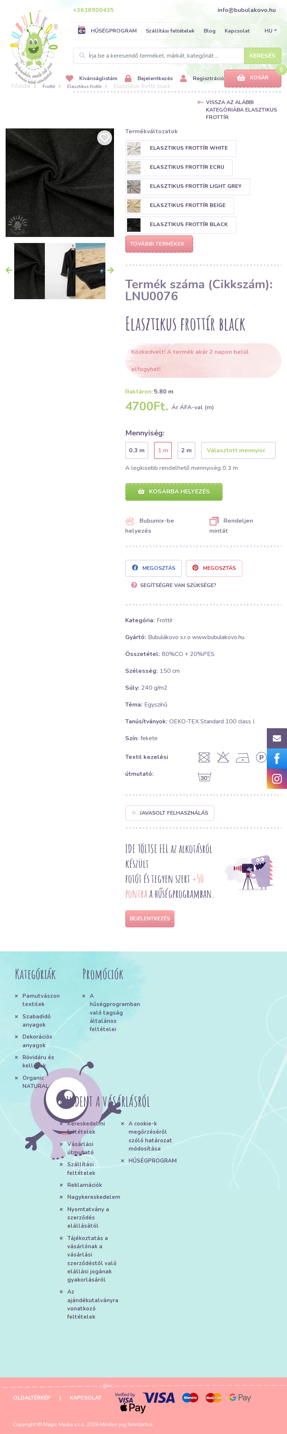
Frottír (49, 86)
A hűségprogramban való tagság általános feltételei (114, 1012)
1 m (163, 450)
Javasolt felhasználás (170, 813)
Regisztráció (202, 79)
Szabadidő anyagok (36, 1021)
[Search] (177, 56)
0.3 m (137, 450)
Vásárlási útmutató (80, 1148)
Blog (210, 30)
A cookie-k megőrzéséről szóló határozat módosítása (150, 1136)
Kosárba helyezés (174, 491)
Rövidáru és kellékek (38, 1061)
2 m (186, 450)
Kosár (253, 78)
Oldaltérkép (31, 1397)
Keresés (263, 56)
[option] (60, 182)
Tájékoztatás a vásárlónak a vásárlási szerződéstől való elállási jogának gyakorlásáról (92, 1259)
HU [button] (268, 30)
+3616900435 (93, 10)
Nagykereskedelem (93, 1197)
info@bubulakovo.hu (246, 10)
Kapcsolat (237, 30)
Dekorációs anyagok (37, 1041)
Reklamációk (84, 1185)
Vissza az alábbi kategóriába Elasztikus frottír (241, 110)
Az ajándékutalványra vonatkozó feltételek (92, 1304)
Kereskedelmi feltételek (86, 1128)
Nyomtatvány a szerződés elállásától (88, 1218)
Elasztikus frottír (84, 86)
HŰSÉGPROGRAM (107, 30)
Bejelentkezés (149, 79)
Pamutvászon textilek (41, 1000)
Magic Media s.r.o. (64, 1424)
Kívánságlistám (91, 79)
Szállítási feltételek (170, 30)
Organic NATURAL (35, 1082)
